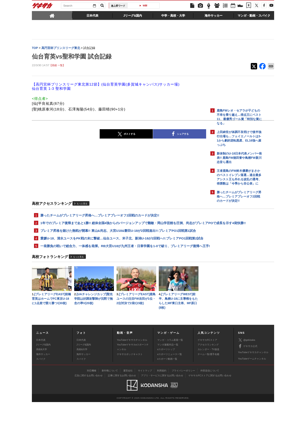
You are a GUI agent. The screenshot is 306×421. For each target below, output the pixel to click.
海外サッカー (43, 373)
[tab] (52, 15)
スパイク (40, 378)
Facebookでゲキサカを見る (234, 278)
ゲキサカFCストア (207, 359)
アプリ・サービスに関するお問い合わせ (162, 394)
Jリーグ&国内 (43, 363)
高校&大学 (41, 368)
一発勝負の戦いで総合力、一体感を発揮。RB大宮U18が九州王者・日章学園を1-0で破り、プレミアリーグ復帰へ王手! (119, 260)
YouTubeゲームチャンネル (252, 377)
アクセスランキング (208, 363)
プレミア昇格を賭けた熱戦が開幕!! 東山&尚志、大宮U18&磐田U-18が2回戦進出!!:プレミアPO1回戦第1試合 (118, 237)
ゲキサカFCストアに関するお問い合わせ (209, 394)
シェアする (142, 134)
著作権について (110, 389)
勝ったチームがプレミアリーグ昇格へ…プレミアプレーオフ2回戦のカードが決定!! (99, 216)
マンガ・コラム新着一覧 (170, 359)
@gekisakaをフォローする (233, 269)
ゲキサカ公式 (247, 365)
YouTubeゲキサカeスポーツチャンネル (133, 365)
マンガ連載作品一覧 (167, 363)
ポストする (89, 134)
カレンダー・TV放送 (208, 368)
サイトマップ (145, 389)
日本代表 (40, 359)
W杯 (145, 5)
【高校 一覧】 (57, 65)
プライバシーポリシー (183, 389)
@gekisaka (246, 359)
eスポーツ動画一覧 (167, 378)
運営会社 (128, 389)
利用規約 (161, 389)
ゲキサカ (42, 6)
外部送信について (209, 389)
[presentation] (52, 15)
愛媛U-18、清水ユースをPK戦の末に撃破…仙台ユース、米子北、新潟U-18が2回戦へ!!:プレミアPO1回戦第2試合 (118, 247)
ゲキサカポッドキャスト (130, 373)
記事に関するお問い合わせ (122, 394)
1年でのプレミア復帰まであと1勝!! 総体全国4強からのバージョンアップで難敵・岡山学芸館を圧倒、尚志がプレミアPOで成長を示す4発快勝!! (119, 226)
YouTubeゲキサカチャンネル (132, 359)
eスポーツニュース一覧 (169, 373)
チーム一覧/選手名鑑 (208, 373)
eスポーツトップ (166, 368)
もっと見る (82, 204)
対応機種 (91, 389)
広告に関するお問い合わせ (89, 394)
